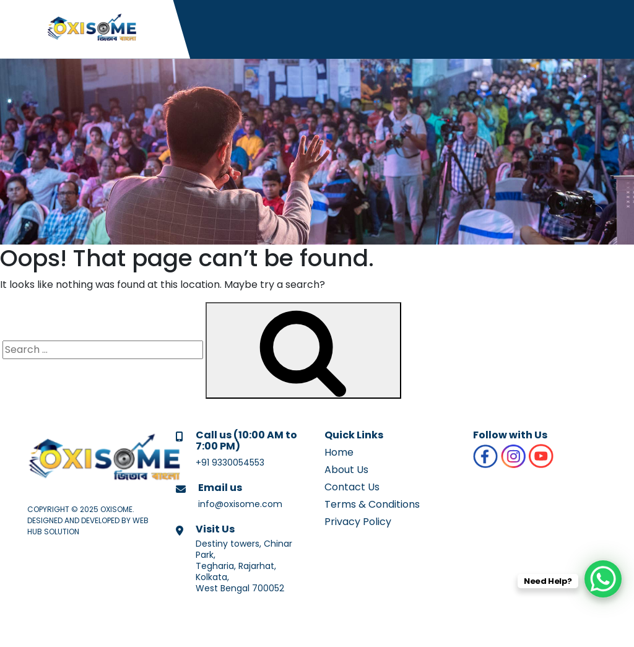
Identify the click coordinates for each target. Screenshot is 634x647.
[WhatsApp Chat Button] (603, 578)
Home (339, 452)
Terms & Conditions (372, 504)
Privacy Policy (357, 522)
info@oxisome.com (240, 504)
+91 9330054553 (230, 462)
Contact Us (352, 487)
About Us (346, 469)
